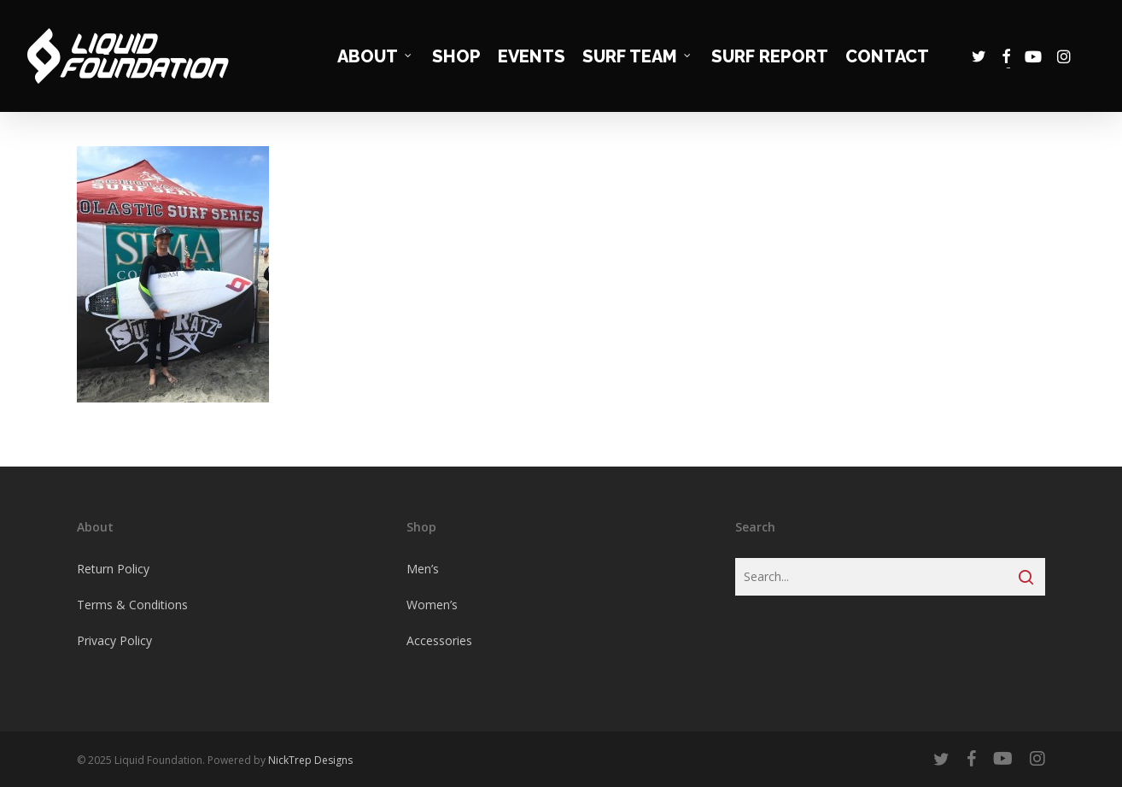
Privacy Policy (114, 640)
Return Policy (113, 569)
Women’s (432, 604)
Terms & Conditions (132, 604)
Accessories (439, 640)
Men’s (422, 569)
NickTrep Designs (310, 760)
